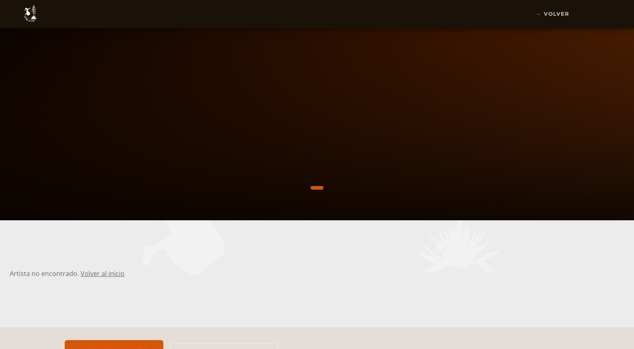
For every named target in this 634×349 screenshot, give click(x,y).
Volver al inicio (102, 273)
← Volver (552, 14)
